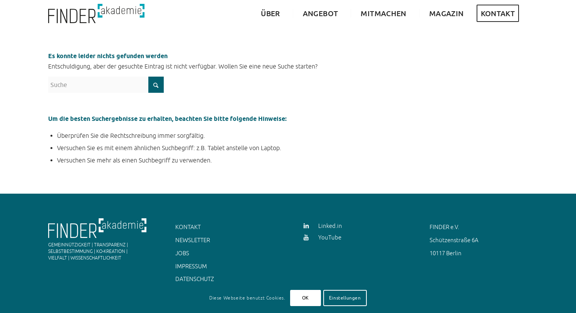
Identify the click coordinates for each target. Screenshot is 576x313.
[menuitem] (268, 13)
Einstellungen (345, 298)
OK (305, 298)
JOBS (182, 253)
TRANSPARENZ (110, 245)
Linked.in (330, 226)
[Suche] (106, 85)
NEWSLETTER (192, 240)
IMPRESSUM (191, 266)
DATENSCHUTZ (194, 279)
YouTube (329, 237)
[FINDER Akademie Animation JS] (96, 13)
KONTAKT (188, 227)
